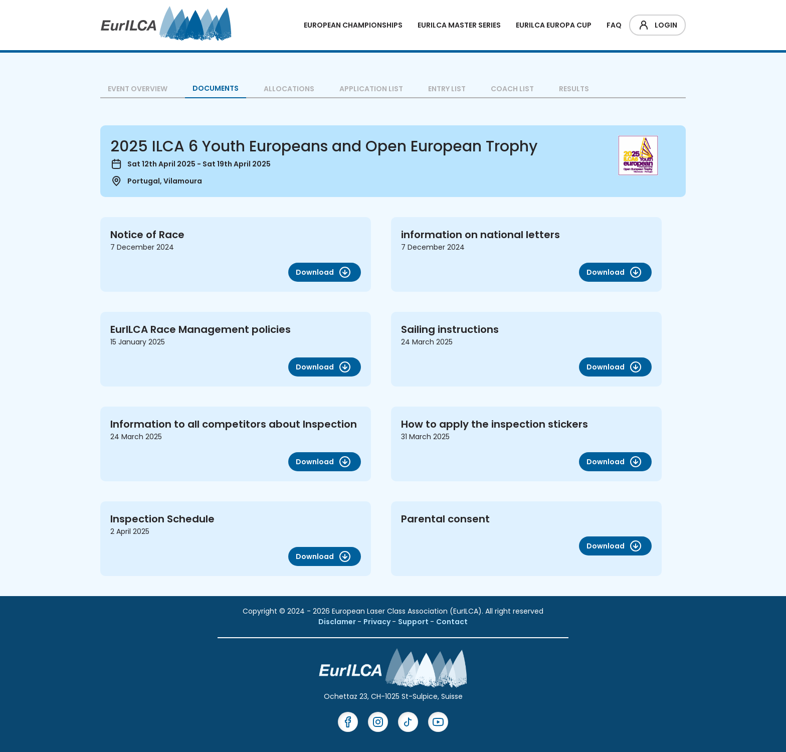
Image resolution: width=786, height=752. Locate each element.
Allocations (289, 89)
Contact (452, 622)
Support (414, 622)
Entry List (447, 89)
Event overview (137, 89)
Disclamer (337, 622)
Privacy (377, 622)
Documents (215, 88)
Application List (371, 89)
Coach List (512, 89)
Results (574, 89)
